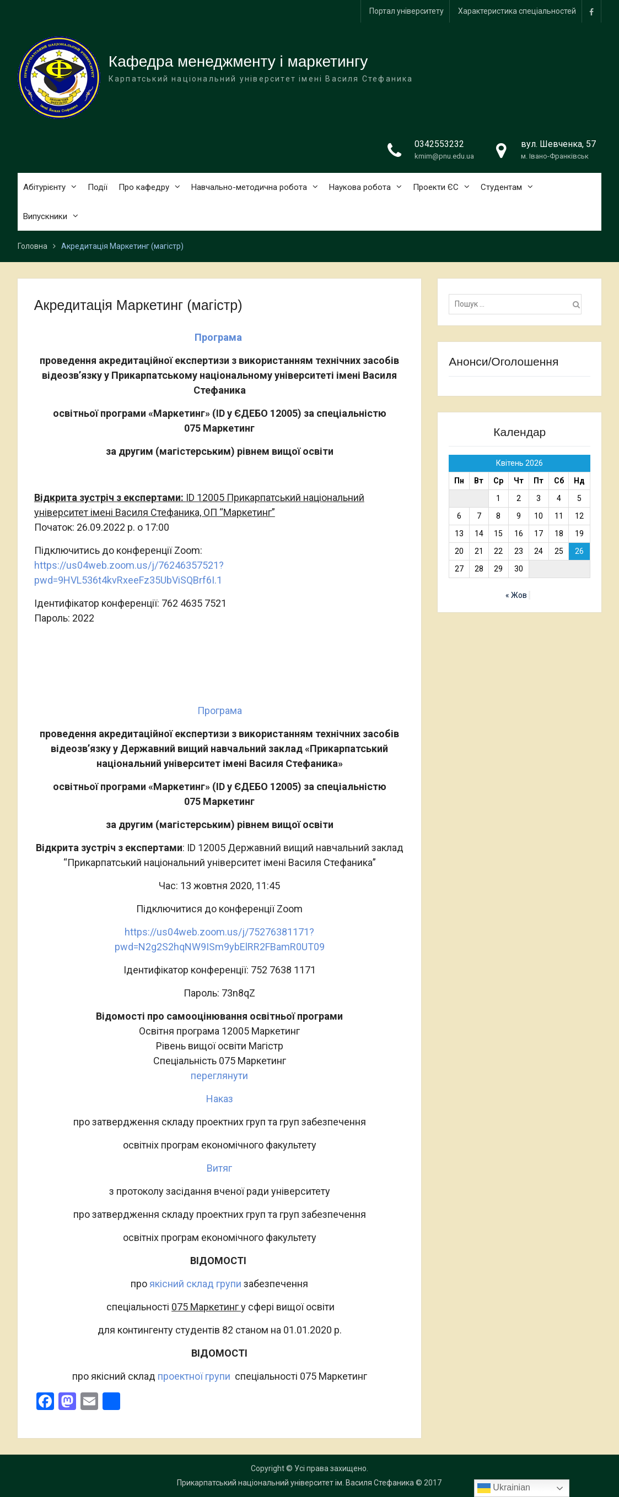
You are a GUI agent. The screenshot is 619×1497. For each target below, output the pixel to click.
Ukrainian (503, 1488)
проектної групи (194, 1376)
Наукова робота (360, 187)
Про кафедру (144, 187)
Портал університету (406, 11)
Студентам (501, 187)
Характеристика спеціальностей (517, 11)
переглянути (219, 1075)
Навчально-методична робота (249, 187)
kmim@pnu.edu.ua (444, 156)
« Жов (516, 595)
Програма (219, 710)
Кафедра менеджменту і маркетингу (238, 61)
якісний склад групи (195, 1283)
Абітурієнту (44, 187)
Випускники (45, 216)
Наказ (219, 1098)
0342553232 (439, 144)
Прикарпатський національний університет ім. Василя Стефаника (295, 1482)
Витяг (219, 1168)
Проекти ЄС (436, 187)
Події (97, 187)
